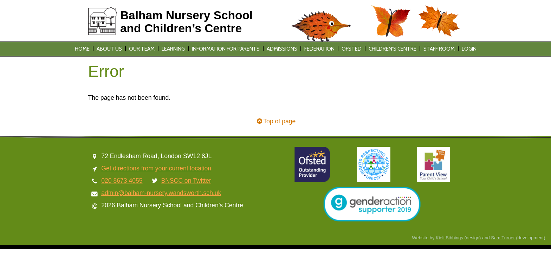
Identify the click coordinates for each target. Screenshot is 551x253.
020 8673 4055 (121, 180)
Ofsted (352, 49)
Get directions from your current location (156, 168)
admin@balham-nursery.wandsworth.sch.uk (161, 192)
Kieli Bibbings (449, 237)
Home (82, 49)
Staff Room (439, 49)
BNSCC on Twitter (186, 180)
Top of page (275, 121)
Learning (173, 49)
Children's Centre (392, 49)
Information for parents (226, 49)
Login (469, 49)
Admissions (282, 49)
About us (109, 49)
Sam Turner (503, 237)
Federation (319, 49)
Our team (142, 49)
